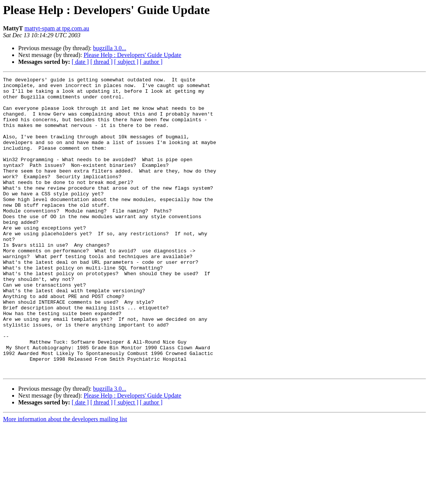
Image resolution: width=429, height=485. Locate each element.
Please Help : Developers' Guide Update (132, 55)
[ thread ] (101, 62)
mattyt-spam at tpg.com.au (56, 28)
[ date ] (80, 62)
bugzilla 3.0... (109, 48)
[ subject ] (126, 62)
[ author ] (151, 62)
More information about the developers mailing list (65, 478)
